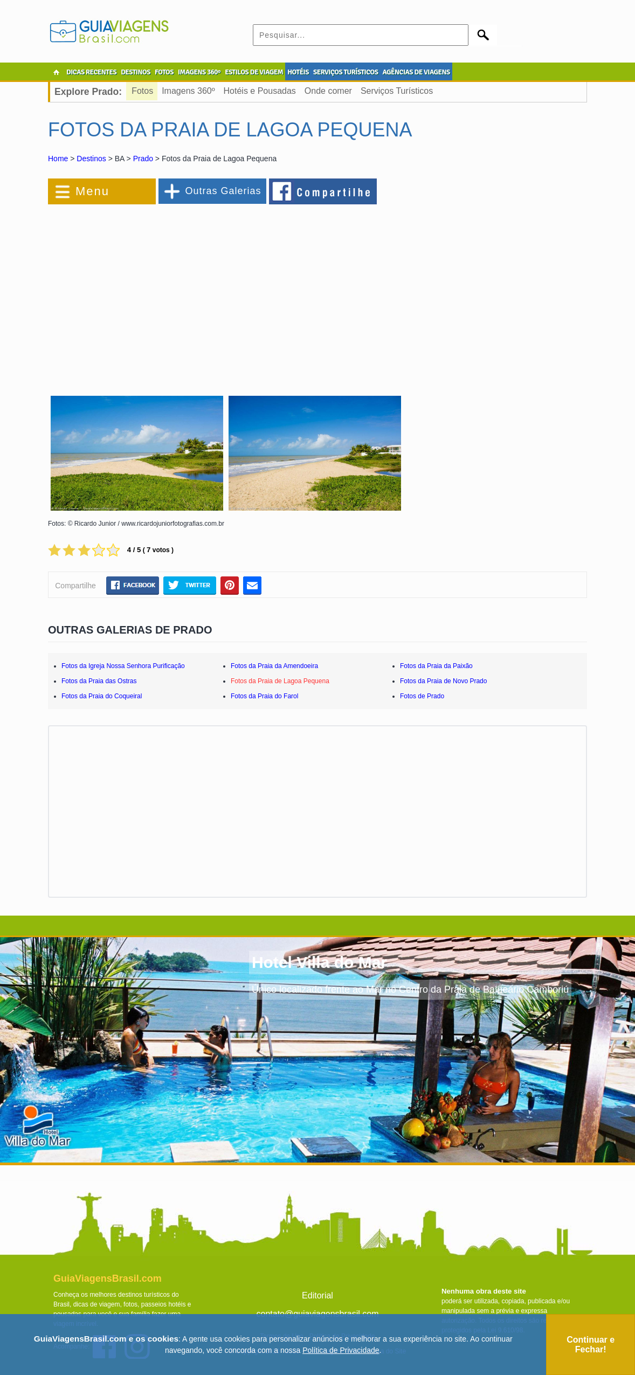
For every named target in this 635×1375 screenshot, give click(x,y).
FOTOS (164, 72)
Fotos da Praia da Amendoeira (274, 666)
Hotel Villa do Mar (319, 962)
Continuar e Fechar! (591, 1344)
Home (58, 158)
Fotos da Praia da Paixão (436, 666)
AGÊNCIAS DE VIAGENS (416, 72)
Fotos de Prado (422, 696)
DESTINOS (135, 72)
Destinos (91, 158)
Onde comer (328, 90)
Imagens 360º (188, 90)
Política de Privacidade (340, 1350)
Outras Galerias (223, 190)
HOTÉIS (298, 72)
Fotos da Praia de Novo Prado (443, 681)
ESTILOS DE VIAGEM (254, 72)
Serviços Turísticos (397, 90)
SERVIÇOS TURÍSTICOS (345, 72)
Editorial (317, 1295)
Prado (143, 158)
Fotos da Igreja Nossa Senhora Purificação (123, 666)
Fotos (142, 90)
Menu (92, 191)
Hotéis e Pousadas (260, 90)
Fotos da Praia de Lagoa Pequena (280, 681)
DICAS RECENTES (91, 72)
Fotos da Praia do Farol (264, 696)
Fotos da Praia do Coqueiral (101, 696)
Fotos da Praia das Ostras (98, 681)
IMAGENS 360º (199, 72)
